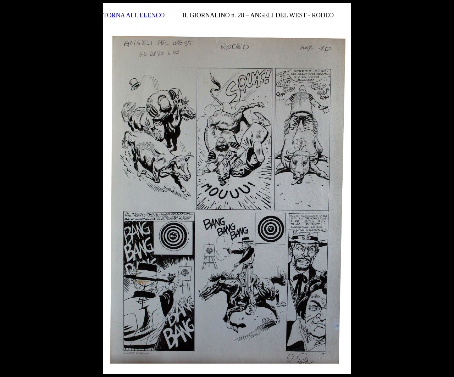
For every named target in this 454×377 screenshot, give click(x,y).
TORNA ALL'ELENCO (134, 15)
